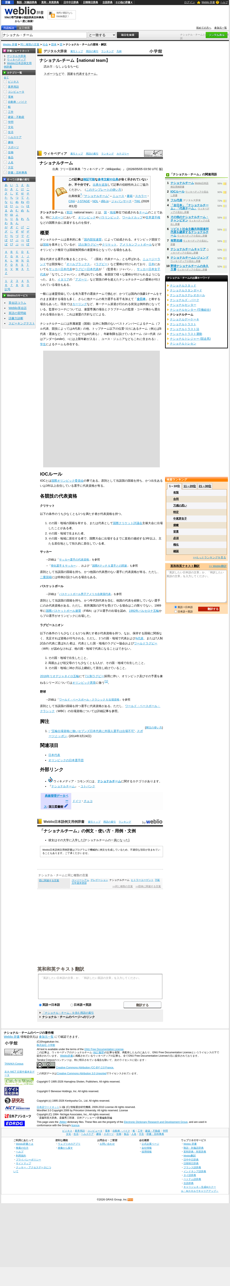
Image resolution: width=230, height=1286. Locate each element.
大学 (66, 840)
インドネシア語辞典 (194, 1171)
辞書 (7, 2)
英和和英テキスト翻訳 (60, 969)
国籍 (46, 244)
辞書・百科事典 (17, 172)
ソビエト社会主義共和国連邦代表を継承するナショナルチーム (190, 232)
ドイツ (76, 801)
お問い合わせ (107, 1143)
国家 (70, 73)
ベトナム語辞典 (192, 1179)
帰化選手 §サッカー (63, 565)
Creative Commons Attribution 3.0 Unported (81, 1073)
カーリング (79, 304)
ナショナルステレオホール (187, 295)
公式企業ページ (150, 1143)
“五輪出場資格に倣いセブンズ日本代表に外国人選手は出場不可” (93, 731)
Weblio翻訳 (189, 1155)
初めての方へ (203, 27)
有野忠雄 (176, 240)
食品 (10, 157)
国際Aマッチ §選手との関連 (109, 565)
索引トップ (76, 51)
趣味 (10, 142)
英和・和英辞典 (50, 2)
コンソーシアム (80, 880)
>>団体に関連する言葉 (148, 886)
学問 (10, 122)
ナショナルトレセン (183, 343)
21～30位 (205, 486)
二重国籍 (46, 577)
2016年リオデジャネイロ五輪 (59, 676)
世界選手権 (153, 217)
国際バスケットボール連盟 (63, 610)
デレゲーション (99, 880)
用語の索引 (92, 51)
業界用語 (13, 86)
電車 (10, 96)
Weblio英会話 (18, 308)
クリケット (109, 244)
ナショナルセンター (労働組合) (190, 309)
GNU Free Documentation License (104, 1049)
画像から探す (65, 1147)
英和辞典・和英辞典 (194, 1151)
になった (122, 840)
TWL (137, 201)
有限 (176, 492)
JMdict (62, 1122)
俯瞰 (176, 525)
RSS (130, 1200)
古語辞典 (107, 2)
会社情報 (147, 1147)
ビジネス (13, 81)
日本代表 (54, 755)
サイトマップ (23, 1163)
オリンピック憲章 (84, 682)
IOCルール (178, 191)
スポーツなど (52, 73)
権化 (176, 544)
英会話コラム (17, 302)
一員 (114, 840)
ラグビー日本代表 (87, 269)
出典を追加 (100, 184)
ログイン (189, 2)
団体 (54, 44)
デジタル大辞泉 (55, 51)
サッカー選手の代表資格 (74, 559)
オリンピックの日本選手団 (66, 760)
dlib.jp (105, 201)
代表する (82, 73)
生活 (10, 132)
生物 (10, 152)
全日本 (141, 299)
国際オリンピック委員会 (67, 480)
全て (6, 77)
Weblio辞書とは (24, 1143)
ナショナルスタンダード (186, 290)
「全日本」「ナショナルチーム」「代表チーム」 (190, 207)
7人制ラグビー (94, 676)
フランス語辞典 (192, 1167)
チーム (92, 73)
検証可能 (89, 179)
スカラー (141, 196)
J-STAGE (83, 201)
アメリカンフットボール (136, 244)
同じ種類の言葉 (29, 44)
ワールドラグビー (145, 643)
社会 (45, 44)
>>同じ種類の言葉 (122, 886)
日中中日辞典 (71, 2)
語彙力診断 (16, 318)
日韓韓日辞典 (90, 2)
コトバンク (87, 786)
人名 (10, 162)
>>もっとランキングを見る (209, 557)
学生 (43, 344)
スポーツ (57, 217)
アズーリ (81, 279)
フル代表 (176, 200)
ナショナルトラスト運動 (186, 334)
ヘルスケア (15, 137)
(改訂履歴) (99, 1052)
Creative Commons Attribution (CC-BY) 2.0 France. (85, 1067)
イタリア (63, 279)
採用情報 (147, 1151)
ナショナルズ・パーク (184, 300)
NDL (95, 201)
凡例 (118, 51)
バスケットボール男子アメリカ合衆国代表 (85, 594)
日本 (151, 264)
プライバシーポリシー (28, 1159)
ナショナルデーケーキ (184, 319)
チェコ (88, 801)
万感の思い (180, 505)
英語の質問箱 (17, 313)
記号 (7, 289)
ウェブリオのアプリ (69, 1143)
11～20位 (189, 486)
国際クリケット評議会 (127, 523)
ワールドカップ (132, 217)
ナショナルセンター (183, 305)
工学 (10, 112)
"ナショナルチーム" (96, 196)
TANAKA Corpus (13, 1063)
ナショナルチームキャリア (188, 249)
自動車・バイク (17, 101)
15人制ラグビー (88, 244)
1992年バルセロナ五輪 (144, 610)
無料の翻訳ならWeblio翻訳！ (64, 14)
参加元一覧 (220, 27)
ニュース (118, 196)
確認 (176, 551)
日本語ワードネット (48, 1107)
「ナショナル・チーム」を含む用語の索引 (68, 1012)
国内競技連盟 (93, 239)
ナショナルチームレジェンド (190, 257)
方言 (10, 167)
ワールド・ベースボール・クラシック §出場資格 (89, 699)
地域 (113, 212)
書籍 (130, 196)
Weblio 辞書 (208, 2)
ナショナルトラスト (183, 324)
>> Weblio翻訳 (217, 566)
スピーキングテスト (22, 323)
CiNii (71, 201)
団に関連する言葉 (49, 880)
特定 (176, 512)
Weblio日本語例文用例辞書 (64, 821)
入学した (78, 840)
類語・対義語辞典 (27, 2)
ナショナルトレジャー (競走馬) (190, 338)
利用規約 (21, 1155)
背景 (176, 531)
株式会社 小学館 (46, 1045)
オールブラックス (78, 264)
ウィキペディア (55, 153)
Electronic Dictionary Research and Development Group (155, 1122)
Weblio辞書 (66, 1055)
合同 (176, 499)
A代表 (139, 638)
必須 (176, 538)
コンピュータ (16, 91)
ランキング (107, 51)
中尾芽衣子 (180, 518)
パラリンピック (109, 217)
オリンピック (87, 217)
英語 (69, 212)
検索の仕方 (22, 1147)
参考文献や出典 (108, 179)
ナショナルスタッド (183, 285)
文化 (10, 127)
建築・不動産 (16, 117)
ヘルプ (224, 2)
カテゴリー (122, 153)
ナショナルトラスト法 (184, 329)
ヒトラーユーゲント (142, 880)
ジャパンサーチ (121, 201)
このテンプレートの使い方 (103, 189)
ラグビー (101, 264)
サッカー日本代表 (60, 269)
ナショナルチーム (109, 781)
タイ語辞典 (189, 1175)
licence (75, 1125)
